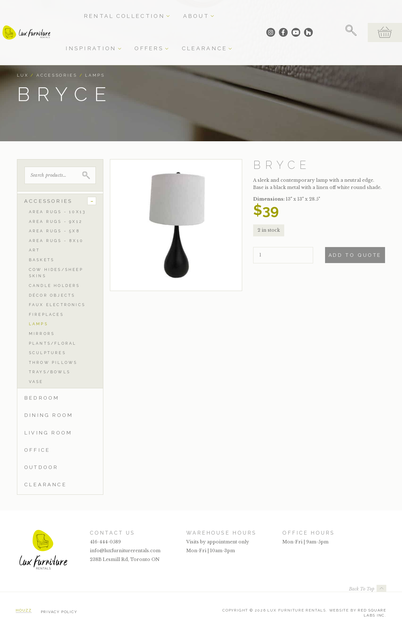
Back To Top (361, 589)
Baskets (41, 259)
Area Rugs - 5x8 (54, 231)
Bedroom (41, 398)
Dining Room (48, 415)
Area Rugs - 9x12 (56, 221)
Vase (36, 381)
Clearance (257, 10)
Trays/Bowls (49, 371)
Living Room (48, 433)
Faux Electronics (57, 304)
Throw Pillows (53, 362)
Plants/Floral (53, 343)
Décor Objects (52, 295)
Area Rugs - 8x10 (56, 240)
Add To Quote (355, 255)
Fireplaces (46, 314)
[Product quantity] (283, 255)
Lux (23, 75)
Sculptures (47, 352)
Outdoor (41, 467)
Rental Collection (113, 10)
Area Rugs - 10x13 (57, 211)
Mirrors (42, 333)
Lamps (95, 75)
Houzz (24, 610)
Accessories (56, 75)
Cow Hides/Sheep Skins (56, 272)
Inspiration (189, 10)
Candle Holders (54, 285)
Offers (224, 10)
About (156, 10)
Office (37, 450)
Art (34, 250)
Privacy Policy (59, 610)
